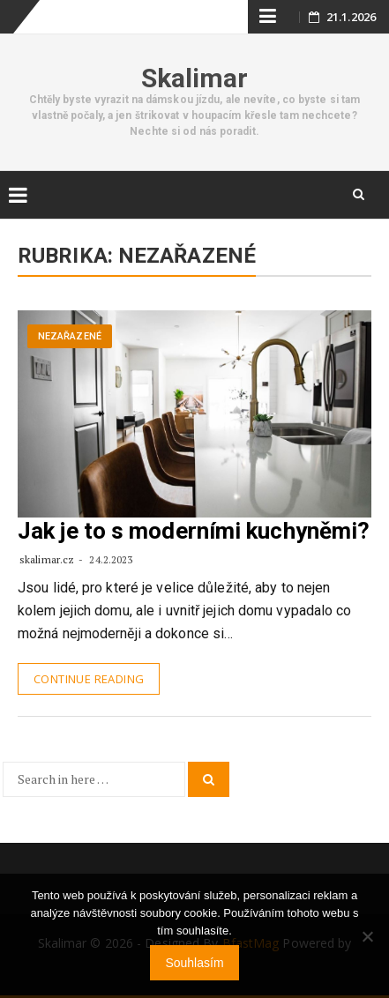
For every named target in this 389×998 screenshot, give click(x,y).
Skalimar (195, 78)
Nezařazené (69, 336)
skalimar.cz (46, 559)
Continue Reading (89, 679)
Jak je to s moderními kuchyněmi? (194, 531)
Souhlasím (194, 963)
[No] (367, 936)
